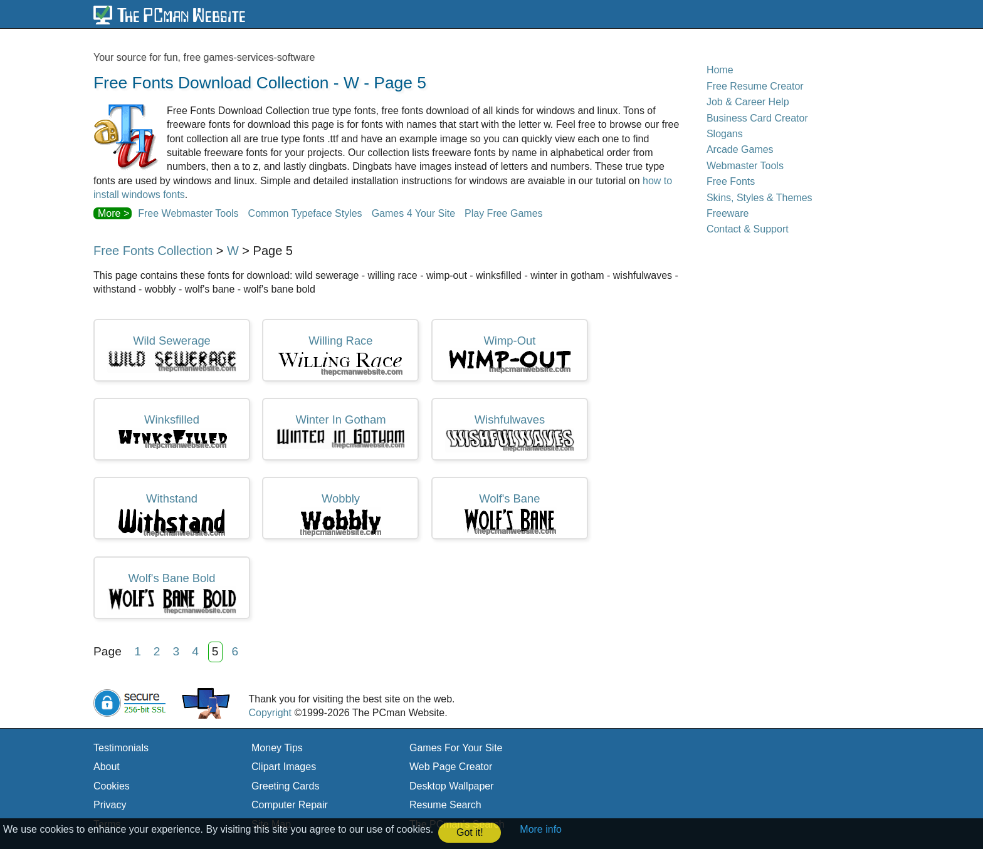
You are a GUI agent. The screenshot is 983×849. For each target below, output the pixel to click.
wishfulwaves (509, 432)
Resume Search (445, 805)
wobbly (340, 514)
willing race (340, 355)
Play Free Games (503, 213)
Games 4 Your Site (413, 213)
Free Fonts (731, 181)
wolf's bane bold (171, 593)
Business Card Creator (757, 118)
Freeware (728, 213)
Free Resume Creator (755, 86)
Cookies (111, 786)
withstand (172, 515)
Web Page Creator (450, 766)
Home (720, 70)
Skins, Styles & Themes (759, 197)
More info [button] (541, 829)
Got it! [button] (469, 832)
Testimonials (121, 747)
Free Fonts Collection (153, 251)
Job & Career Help (748, 101)
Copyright (269, 712)
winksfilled (172, 431)
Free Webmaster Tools (188, 213)
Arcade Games (740, 149)
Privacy (109, 805)
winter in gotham (340, 431)
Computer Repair (289, 805)
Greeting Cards (285, 786)
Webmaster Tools (745, 165)
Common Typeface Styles (305, 213)
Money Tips (277, 747)
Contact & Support (748, 229)
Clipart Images (283, 766)
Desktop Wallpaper (451, 786)
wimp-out (509, 354)
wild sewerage (171, 353)
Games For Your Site (456, 747)
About (106, 766)
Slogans (725, 133)
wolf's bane (510, 514)
